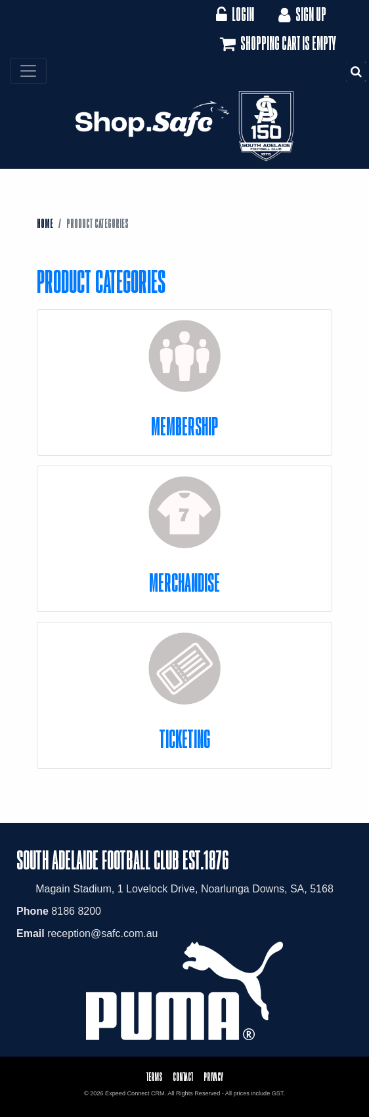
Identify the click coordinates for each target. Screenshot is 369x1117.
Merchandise (184, 582)
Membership (184, 426)
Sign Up (301, 14)
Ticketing (185, 738)
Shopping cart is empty (276, 44)
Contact (183, 1076)
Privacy (213, 1076)
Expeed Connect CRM (135, 1093)
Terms (154, 1076)
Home (45, 223)
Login (234, 14)
